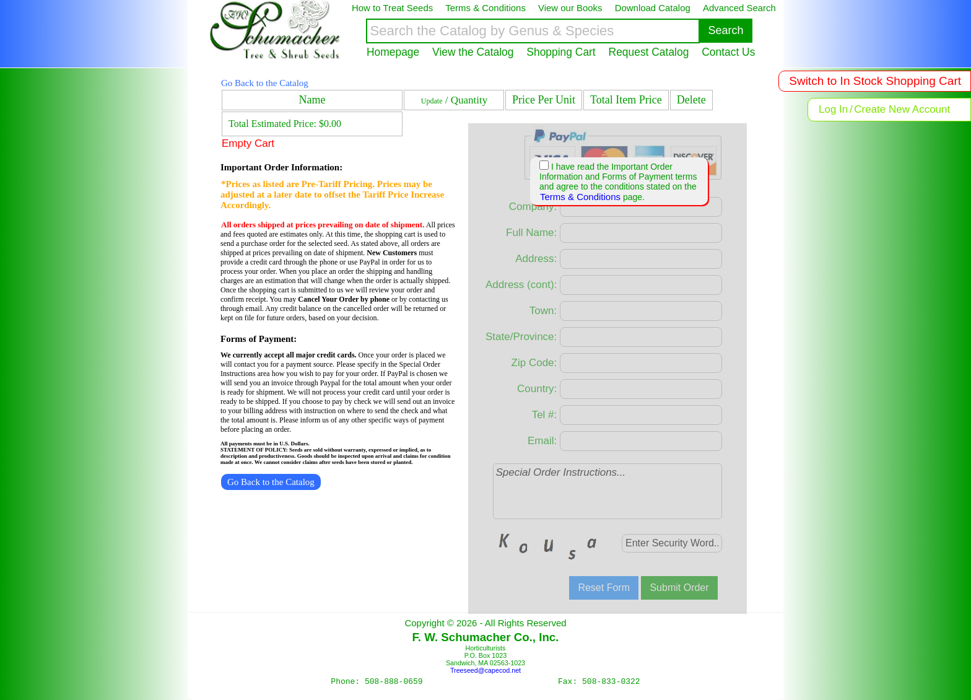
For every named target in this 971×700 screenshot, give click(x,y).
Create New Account (902, 109)
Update (432, 101)
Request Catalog (649, 52)
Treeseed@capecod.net (485, 670)
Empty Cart (248, 143)
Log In (833, 109)
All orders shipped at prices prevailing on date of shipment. (322, 224)
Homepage (393, 52)
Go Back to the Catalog (264, 83)
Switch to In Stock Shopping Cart (875, 80)
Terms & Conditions (580, 196)
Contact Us (728, 52)
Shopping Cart (560, 52)
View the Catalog (472, 52)
